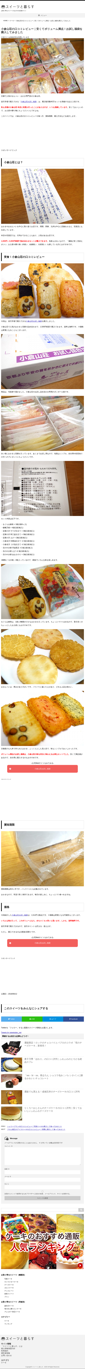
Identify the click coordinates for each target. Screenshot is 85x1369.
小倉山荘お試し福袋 (29, 102)
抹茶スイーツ (9, 1294)
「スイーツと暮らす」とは (11, 1346)
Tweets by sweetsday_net (11, 1032)
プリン (6, 1297)
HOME (5, 20)
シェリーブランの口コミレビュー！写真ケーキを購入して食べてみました (34, 1126)
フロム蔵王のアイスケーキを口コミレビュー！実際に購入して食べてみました (36, 1129)
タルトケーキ (9, 1288)
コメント (8, 1146)
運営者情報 (5, 1353)
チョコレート (9, 1291)
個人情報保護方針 (8, 1348)
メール (7, 1176)
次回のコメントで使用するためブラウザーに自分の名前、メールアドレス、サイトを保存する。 (37, 1194)
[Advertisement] (17, 134)
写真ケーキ (8, 1279)
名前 (7, 1169)
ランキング (8, 1324)
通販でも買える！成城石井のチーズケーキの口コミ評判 (52, 1091)
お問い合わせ (6, 1355)
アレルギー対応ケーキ (12, 1312)
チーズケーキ (9, 1285)
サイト (6, 1184)
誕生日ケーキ (9, 1306)
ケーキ (12, 21)
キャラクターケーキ (11, 1282)
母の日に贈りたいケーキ (12, 1309)
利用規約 (4, 1351)
